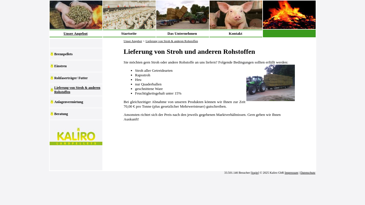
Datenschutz (307, 172)
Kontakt (235, 33)
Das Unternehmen (182, 33)
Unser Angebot (76, 33)
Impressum (291, 172)
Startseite (129, 33)
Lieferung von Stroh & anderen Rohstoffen (77, 90)
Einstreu (60, 66)
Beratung (61, 114)
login (255, 172)
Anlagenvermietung (68, 102)
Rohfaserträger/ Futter (71, 78)
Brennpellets (63, 54)
